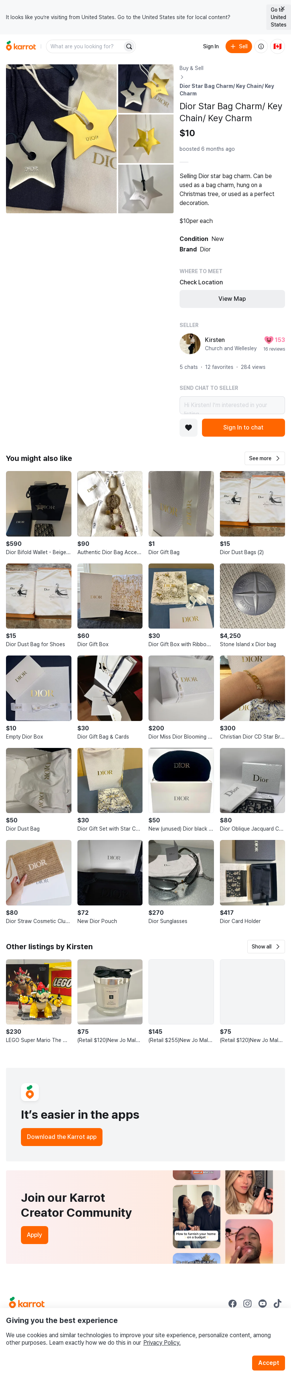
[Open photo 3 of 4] (146, 138)
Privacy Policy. (162, 1342)
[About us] (261, 46)
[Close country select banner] (283, 8)
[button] (265, 458)
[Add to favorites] (188, 428)
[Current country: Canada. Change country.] (277, 46)
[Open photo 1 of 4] (61, 138)
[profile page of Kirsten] (190, 343)
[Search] (129, 46)
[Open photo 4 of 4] (146, 189)
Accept (268, 1362)
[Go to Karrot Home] (27, 1303)
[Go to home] (21, 46)
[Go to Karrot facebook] (232, 1303)
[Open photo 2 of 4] (146, 88)
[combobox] (85, 46)
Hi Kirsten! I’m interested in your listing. (232, 405)
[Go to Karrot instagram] (247, 1303)
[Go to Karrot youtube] (262, 1303)
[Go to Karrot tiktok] (277, 1303)
